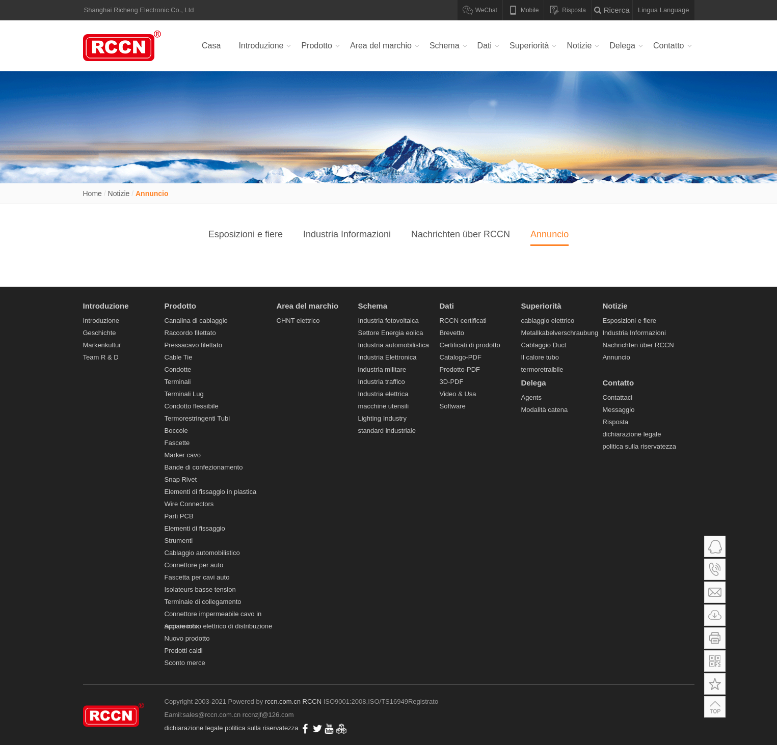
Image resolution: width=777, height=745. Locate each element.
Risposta (616, 422)
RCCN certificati (463, 320)
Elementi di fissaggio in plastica (211, 491)
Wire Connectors (189, 504)
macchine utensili (383, 406)
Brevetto (452, 333)
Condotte (178, 369)
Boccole (176, 430)
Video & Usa (458, 394)
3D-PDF (452, 381)
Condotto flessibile (192, 406)
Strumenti (179, 540)
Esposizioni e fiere (245, 234)
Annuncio (152, 193)
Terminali (178, 381)
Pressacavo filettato (193, 345)
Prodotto (316, 45)
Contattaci (618, 397)
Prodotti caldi (184, 650)
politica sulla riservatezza (640, 446)
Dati (484, 45)
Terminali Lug (184, 394)
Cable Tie (179, 357)
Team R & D (101, 357)
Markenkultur (102, 345)
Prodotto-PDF (460, 369)
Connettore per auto (194, 565)
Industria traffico (381, 381)
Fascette (177, 443)
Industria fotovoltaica (388, 320)
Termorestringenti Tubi (197, 418)
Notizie (579, 45)
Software (453, 406)
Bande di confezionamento (204, 467)
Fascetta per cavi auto (197, 577)
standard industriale (387, 430)
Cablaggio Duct (544, 345)
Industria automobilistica (393, 345)
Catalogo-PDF (460, 357)
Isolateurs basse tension (200, 589)
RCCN (312, 701)
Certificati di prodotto (470, 345)
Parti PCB (179, 516)
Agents (531, 397)
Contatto (668, 45)
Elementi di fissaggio (195, 528)
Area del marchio (381, 45)
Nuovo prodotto (187, 638)
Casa (211, 45)
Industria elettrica (383, 394)
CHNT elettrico (298, 320)
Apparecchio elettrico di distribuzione (219, 626)
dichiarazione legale (632, 434)
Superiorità (529, 45)
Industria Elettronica (387, 357)
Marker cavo (183, 455)
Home (92, 193)
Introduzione (260, 45)
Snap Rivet (181, 479)
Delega (622, 45)
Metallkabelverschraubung (560, 333)
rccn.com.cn (283, 701)
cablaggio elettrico (548, 320)
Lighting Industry (382, 418)
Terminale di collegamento (203, 601)
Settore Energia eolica (390, 333)
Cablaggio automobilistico (202, 553)
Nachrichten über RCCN (460, 234)
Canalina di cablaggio (196, 320)
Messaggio (619, 409)
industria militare (382, 369)
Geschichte (99, 333)
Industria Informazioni (347, 234)
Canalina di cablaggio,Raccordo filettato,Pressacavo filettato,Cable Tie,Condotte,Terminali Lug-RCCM (124, 46)
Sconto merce (185, 663)
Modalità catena (544, 409)
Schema (445, 45)
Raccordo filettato (190, 333)
